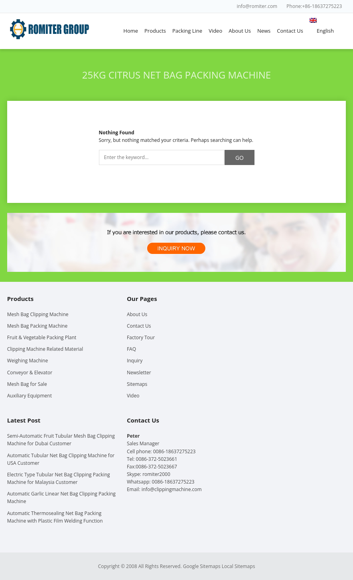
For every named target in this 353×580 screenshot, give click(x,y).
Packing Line (187, 30)
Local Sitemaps (238, 566)
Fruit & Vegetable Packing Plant (42, 337)
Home (130, 30)
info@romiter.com (257, 6)
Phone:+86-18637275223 (314, 6)
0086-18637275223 (173, 481)
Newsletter (139, 372)
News (263, 30)
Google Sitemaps (202, 566)
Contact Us (290, 30)
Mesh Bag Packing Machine (37, 325)
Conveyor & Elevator (29, 372)
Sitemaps (137, 384)
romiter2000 (156, 474)
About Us (240, 30)
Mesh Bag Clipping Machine (38, 314)
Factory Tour (141, 337)
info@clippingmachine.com (172, 489)
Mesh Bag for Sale (27, 384)
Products (155, 30)
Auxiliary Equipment (29, 395)
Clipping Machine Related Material (45, 349)
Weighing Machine (27, 360)
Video (215, 30)
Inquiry (134, 360)
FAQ (131, 349)
